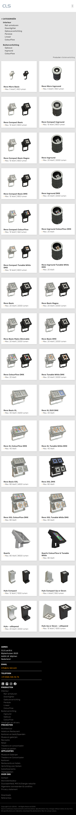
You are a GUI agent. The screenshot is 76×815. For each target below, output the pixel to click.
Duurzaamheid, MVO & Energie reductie (18, 783)
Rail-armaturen (11, 25)
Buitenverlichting (11, 45)
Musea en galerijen (9, 737)
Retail (3, 743)
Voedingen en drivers (10, 722)
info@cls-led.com (9, 668)
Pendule (8, 34)
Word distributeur (8, 781)
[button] (72, 6)
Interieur (7, 22)
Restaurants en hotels (10, 763)
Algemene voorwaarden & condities (16, 786)
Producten (57, 57)
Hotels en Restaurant (10, 731)
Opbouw (8, 48)
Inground (9, 51)
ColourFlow (10, 40)
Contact (4, 778)
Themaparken (7, 772)
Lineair (8, 37)
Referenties (6, 798)
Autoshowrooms (8, 769)
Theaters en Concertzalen (12, 757)
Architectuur (6, 728)
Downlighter (10, 28)
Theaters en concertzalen (12, 746)
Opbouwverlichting (13, 31)
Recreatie (5, 740)
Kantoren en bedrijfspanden (13, 734)
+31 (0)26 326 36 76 (10, 677)
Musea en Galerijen (9, 754)
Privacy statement (9, 789)
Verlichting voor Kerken (11, 766)
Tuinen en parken (8, 748)
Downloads (6, 795)
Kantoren (5, 760)
